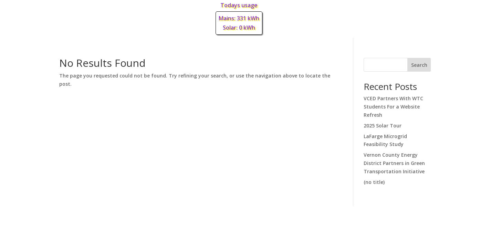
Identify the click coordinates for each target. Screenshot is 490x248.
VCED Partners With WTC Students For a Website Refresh (393, 106)
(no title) (374, 182)
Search (419, 65)
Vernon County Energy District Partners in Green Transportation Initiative (394, 163)
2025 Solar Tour (383, 125)
